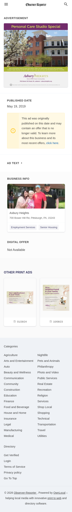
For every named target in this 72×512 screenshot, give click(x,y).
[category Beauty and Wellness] (17, 372)
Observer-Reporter (25, 492)
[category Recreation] (44, 389)
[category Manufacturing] (13, 430)
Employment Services (23, 227)
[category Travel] (41, 430)
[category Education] (10, 395)
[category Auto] (7, 366)
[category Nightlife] (42, 355)
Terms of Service (14, 466)
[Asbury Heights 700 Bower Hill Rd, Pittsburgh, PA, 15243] (36, 202)
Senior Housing (48, 227)
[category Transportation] (46, 424)
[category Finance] (9, 401)
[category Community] (11, 383)
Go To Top (10, 478)
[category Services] (43, 401)
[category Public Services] (47, 378)
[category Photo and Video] (48, 372)
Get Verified (11, 455)
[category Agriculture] (11, 355)
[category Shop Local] (44, 407)
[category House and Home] (15, 412)
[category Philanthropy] (45, 366)
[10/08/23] (56, 301)
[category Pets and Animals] (48, 360)
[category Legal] (7, 424)
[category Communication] (14, 378)
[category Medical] (9, 435)
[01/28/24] (20, 301)
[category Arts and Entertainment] (18, 360)
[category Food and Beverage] (16, 407)
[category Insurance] (10, 418)
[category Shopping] (43, 412)
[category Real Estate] (44, 383)
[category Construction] (12, 389)
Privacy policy (13, 472)
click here (52, 143)
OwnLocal (59, 492)
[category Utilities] (42, 435)
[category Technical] (43, 418)
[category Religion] (42, 395)
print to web (54, 498)
